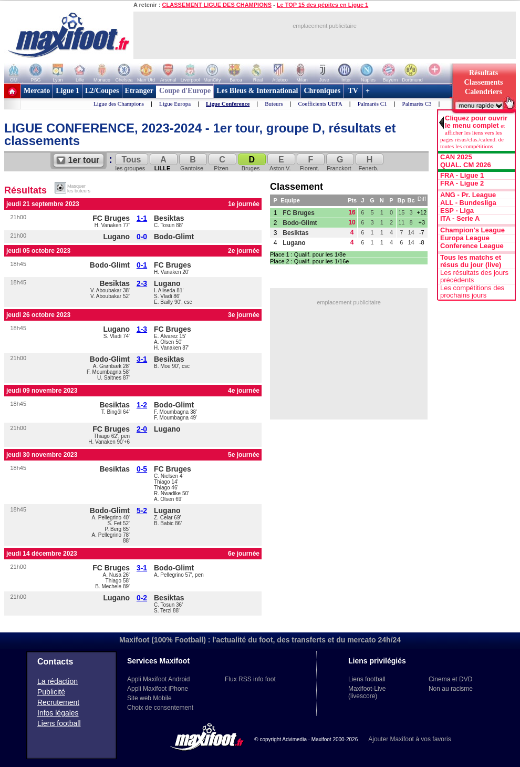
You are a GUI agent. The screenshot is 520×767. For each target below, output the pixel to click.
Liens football (59, 723)
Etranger (139, 91)
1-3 (142, 329)
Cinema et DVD (450, 679)
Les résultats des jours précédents (474, 276)
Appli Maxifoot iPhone (157, 688)
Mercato (37, 91)
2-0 (142, 429)
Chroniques (322, 91)
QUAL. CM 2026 (465, 165)
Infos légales (58, 713)
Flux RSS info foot (250, 679)
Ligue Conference (227, 103)
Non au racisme (451, 688)
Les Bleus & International (257, 91)
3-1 (142, 359)
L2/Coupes (102, 91)
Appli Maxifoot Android (158, 679)
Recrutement (58, 702)
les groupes (131, 162)
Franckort (339, 162)
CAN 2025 (456, 157)
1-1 (142, 218)
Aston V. (280, 162)
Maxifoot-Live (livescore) (367, 692)
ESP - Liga (457, 210)
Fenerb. (369, 162)
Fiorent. (310, 162)
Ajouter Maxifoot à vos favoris (409, 739)
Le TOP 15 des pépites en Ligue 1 (322, 5)
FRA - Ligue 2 (462, 183)
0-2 (142, 598)
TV (353, 91)
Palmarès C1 (372, 103)
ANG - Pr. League (468, 195)
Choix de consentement (160, 707)
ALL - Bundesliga (468, 203)
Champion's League (472, 230)
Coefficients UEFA (320, 103)
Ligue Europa (175, 103)
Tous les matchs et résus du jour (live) (470, 261)
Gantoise (192, 162)
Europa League (465, 238)
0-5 (142, 469)
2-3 (142, 283)
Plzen (222, 162)
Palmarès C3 (417, 103)
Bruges (251, 162)
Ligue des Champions (118, 103)
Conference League (472, 246)
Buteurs (274, 103)
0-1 (142, 265)
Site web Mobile (149, 698)
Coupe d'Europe (185, 91)
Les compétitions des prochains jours (472, 291)
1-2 (142, 405)
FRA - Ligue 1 (462, 175)
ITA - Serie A (460, 218)
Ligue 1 (67, 91)
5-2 (142, 510)
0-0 (142, 236)
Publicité (51, 692)
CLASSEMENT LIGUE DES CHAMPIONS (217, 5)
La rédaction (57, 681)
